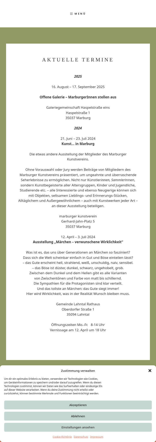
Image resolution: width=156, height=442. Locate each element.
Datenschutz (81, 437)
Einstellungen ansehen (78, 427)
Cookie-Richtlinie (62, 437)
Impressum (96, 437)
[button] (150, 371)
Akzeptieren (78, 405)
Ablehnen (78, 416)
